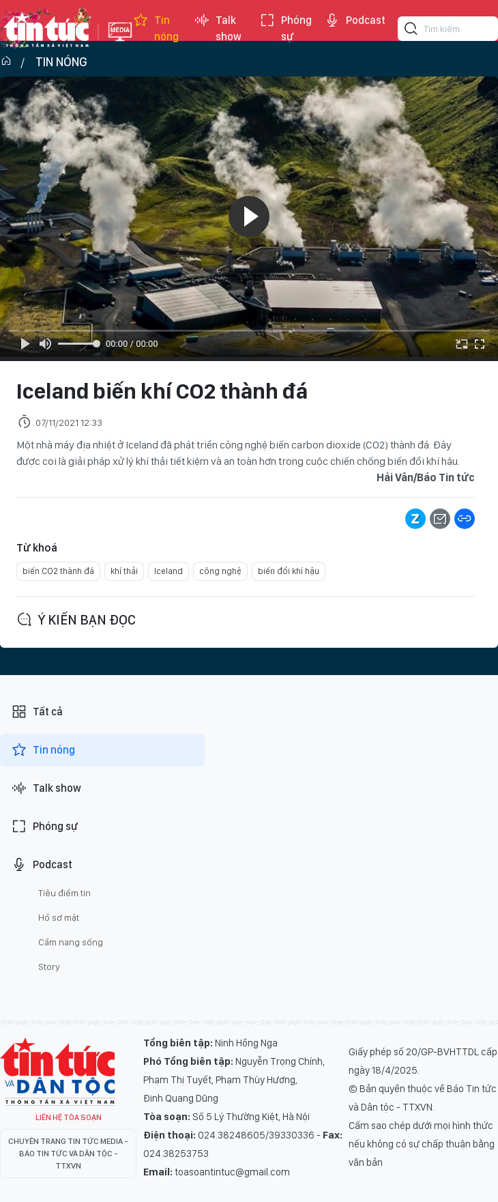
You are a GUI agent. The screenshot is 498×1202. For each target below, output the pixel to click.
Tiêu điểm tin (64, 892)
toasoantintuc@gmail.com (232, 1172)
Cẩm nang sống (70, 941)
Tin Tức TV (57, 1072)
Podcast (354, 20)
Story (49, 966)
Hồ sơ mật (58, 917)
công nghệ (220, 571)
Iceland (168, 571)
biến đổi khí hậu (288, 571)
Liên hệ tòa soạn (68, 1117)
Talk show (217, 28)
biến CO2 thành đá (58, 571)
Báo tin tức (45, 28)
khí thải (124, 571)
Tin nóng (155, 28)
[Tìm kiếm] (411, 30)
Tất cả (37, 712)
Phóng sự (285, 28)
